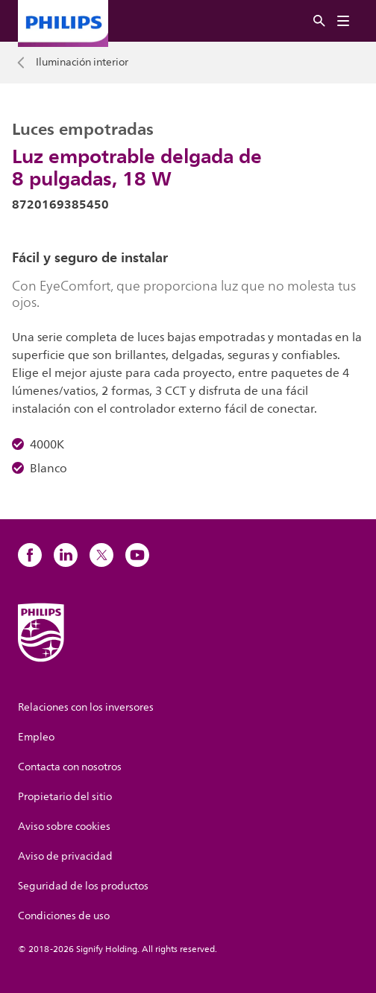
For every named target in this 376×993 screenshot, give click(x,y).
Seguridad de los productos (83, 886)
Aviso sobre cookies (64, 826)
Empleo (36, 737)
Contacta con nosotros (70, 766)
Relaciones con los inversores (86, 707)
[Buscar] (319, 21)
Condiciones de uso (64, 915)
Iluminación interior (82, 62)
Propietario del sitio (65, 796)
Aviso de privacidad (65, 856)
